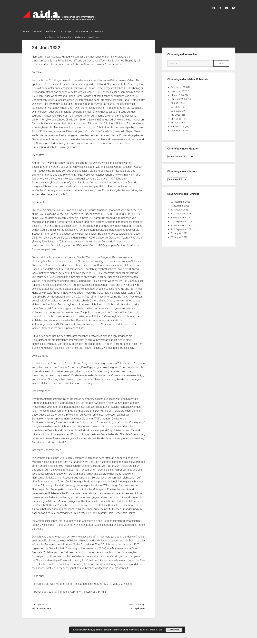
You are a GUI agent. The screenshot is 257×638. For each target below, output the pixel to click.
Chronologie (70, 31)
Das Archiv (86, 31)
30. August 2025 (179, 236)
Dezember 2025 (179, 86)
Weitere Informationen (152, 630)
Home (26, 31)
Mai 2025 (175, 113)
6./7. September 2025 (182, 220)
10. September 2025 (181, 212)
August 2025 (177, 102)
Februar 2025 (178, 125)
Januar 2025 (177, 129)
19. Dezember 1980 (42, 607)
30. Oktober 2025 (179, 208)
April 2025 (176, 117)
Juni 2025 (176, 110)
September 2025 (179, 98)
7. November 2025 (180, 204)
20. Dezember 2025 (180, 200)
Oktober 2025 (178, 94)
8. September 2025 (180, 216)
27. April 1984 (138, 607)
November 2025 (179, 90)
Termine (52, 31)
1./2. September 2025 (182, 228)
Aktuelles (38, 31)
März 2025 (176, 121)
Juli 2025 (175, 106)
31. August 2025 (179, 232)
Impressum (105, 31)
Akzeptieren (173, 630)
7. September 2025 (180, 224)
